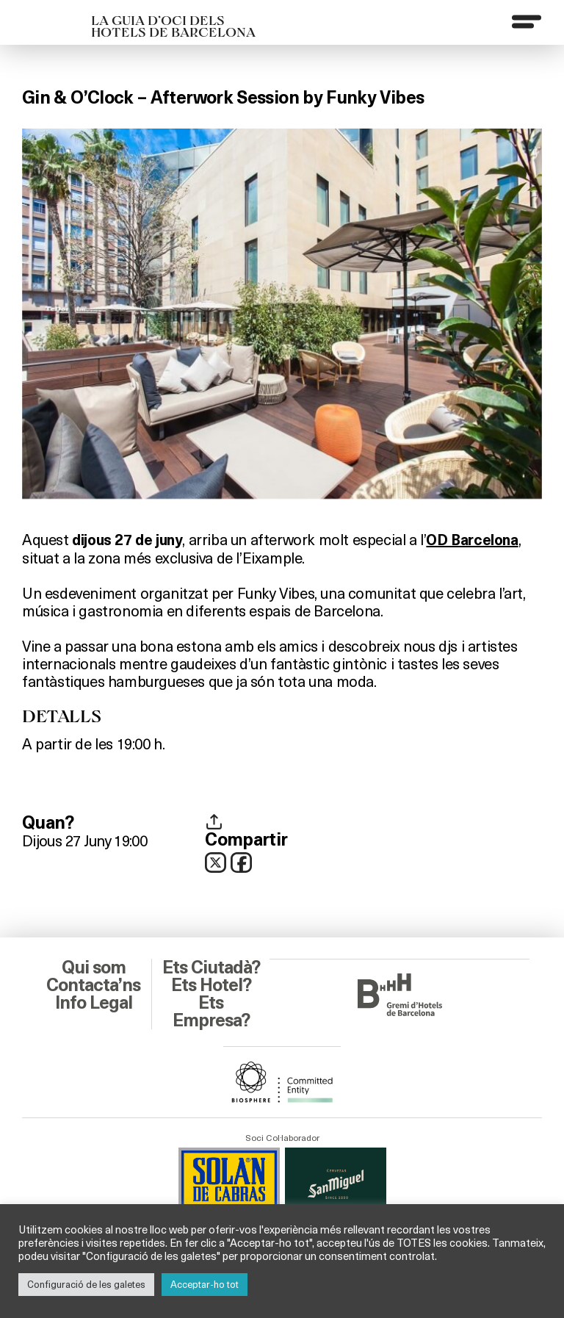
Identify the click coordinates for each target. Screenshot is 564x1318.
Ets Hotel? (211, 985)
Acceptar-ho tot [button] (204, 1284)
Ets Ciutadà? (211, 968)
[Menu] (526, 21)
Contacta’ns (93, 985)
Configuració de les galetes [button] (86, 1284)
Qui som (94, 968)
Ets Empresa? (211, 1011)
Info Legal (93, 1003)
